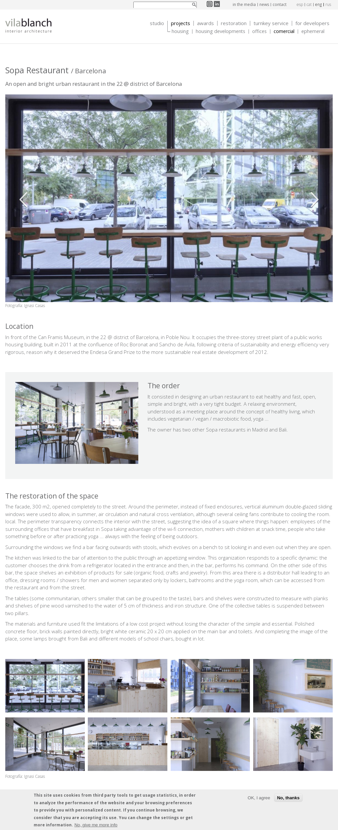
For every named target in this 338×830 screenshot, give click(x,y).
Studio (157, 23)
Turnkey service (271, 23)
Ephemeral (312, 31)
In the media (244, 4)
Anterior (25, 199)
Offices (259, 31)
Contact (280, 4)
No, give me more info (95, 826)
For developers (312, 23)
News (264, 4)
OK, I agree (259, 799)
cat (309, 4)
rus (328, 4)
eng (318, 4)
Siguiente (313, 199)
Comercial (284, 31)
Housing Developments (220, 31)
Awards (205, 23)
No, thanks (288, 799)
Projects (180, 23)
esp (300, 4)
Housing (180, 31)
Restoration (234, 23)
